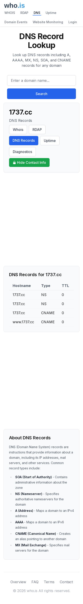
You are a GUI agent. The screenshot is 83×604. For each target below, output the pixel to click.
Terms (49, 582)
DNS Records (24, 140)
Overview (18, 582)
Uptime (51, 13)
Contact (66, 582)
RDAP (24, 13)
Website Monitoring (48, 22)
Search (41, 94)
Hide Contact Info (29, 162)
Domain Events (15, 22)
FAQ (35, 582)
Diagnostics (22, 151)
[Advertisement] (41, 219)
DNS (37, 13)
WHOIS (9, 13)
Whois (18, 129)
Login (72, 22)
